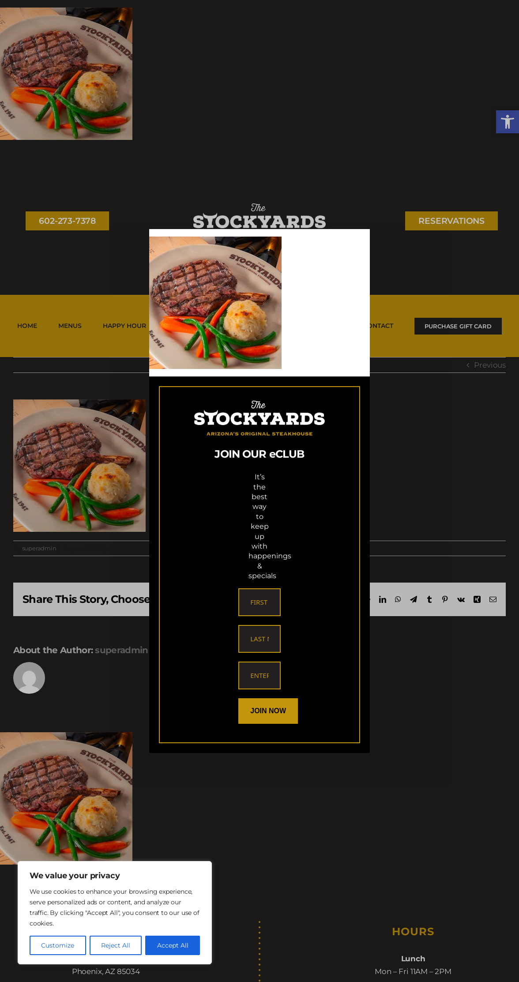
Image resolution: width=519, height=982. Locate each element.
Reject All (115, 945)
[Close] (355, 243)
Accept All (172, 945)
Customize (57, 945)
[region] (115, 912)
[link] (215, 242)
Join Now (268, 711)
